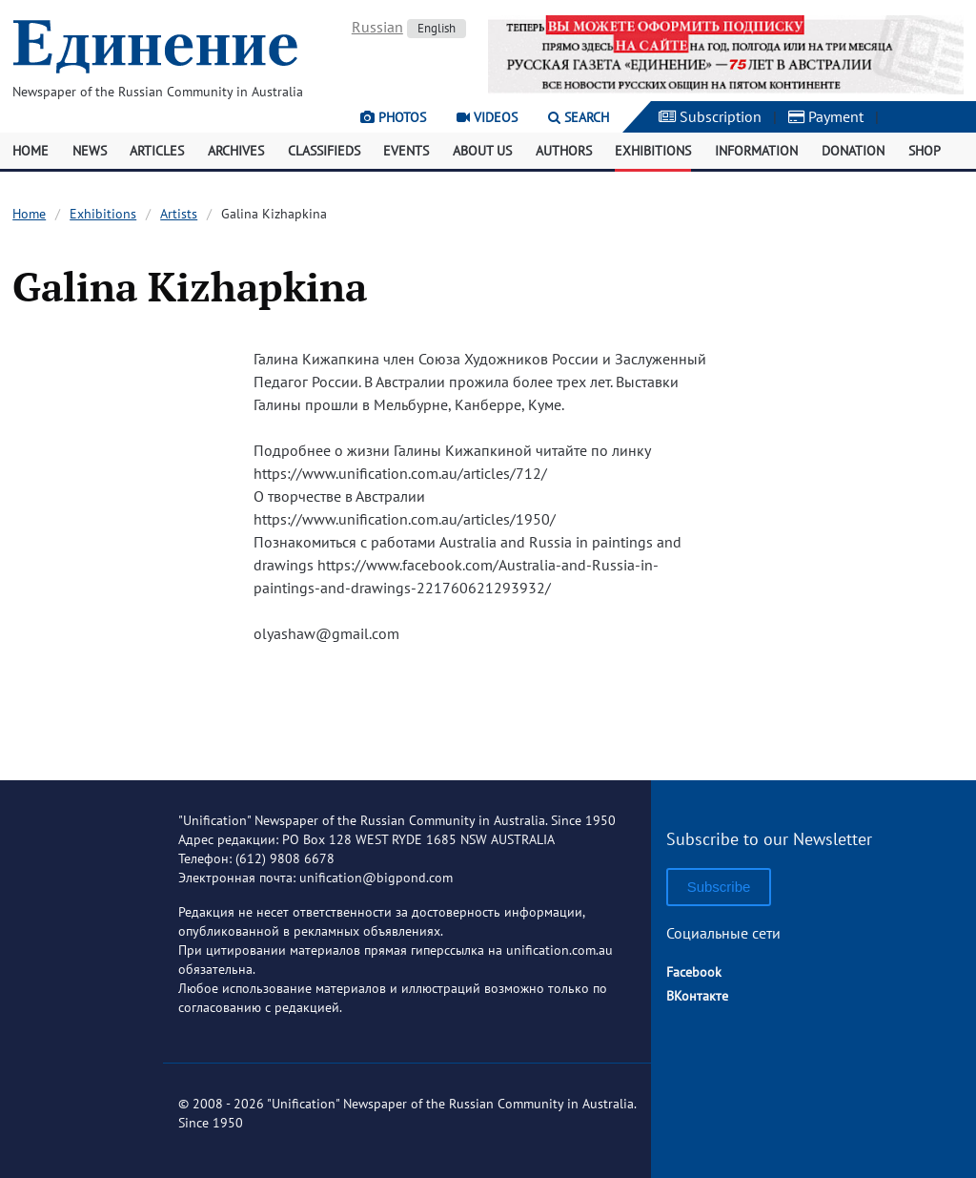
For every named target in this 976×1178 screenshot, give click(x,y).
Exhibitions (653, 150)
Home (30, 150)
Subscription (710, 116)
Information (756, 150)
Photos (393, 117)
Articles (157, 150)
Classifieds (324, 150)
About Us (482, 150)
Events (406, 150)
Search (578, 117)
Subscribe (719, 886)
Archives (236, 150)
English (436, 28)
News (89, 150)
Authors (564, 150)
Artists (178, 213)
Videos (487, 117)
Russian (377, 26)
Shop (924, 150)
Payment (826, 116)
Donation (853, 150)
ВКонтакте (697, 995)
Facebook (694, 972)
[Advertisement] (858, 473)
